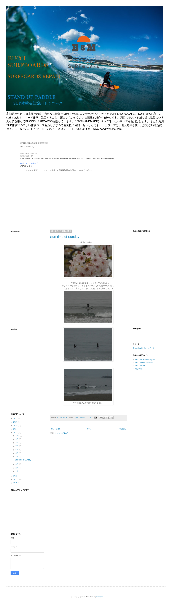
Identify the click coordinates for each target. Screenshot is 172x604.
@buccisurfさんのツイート (143, 348)
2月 (17, 468)
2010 (15, 483)
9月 (17, 439)
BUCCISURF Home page (145, 359)
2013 (15, 432)
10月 (18, 436)
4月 (17, 457)
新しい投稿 (55, 429)
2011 (15, 479)
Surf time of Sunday (64, 237)
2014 (15, 429)
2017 (15, 418)
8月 (17, 443)
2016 (15, 422)
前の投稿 (122, 429)
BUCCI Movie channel (144, 363)
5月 (17, 453)
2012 (15, 476)
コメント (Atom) (61, 433)
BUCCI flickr (140, 366)
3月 (17, 464)
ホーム (89, 429)
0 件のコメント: (86, 417)
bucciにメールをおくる (29, 163)
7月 (17, 446)
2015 (15, 425)
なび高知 (138, 369)
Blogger (99, 597)
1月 (17, 471)
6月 (17, 450)
